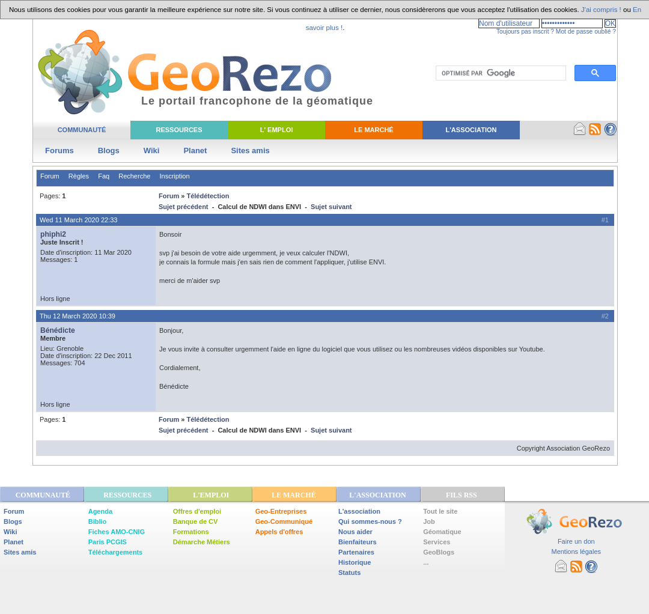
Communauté (82, 129)
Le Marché (373, 129)
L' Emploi (276, 129)
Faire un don (576, 541)
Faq (103, 176)
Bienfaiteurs (357, 542)
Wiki (152, 150)
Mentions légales (576, 551)
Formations (191, 531)
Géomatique (442, 531)
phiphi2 (53, 234)
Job (429, 521)
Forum (49, 176)
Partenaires (356, 552)
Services (436, 542)
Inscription (174, 176)
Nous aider (355, 531)
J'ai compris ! (601, 9)
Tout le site (440, 511)
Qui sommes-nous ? (370, 521)
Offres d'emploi (197, 511)
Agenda (100, 511)
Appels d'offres (279, 531)
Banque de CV (195, 521)
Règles (79, 176)
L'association (359, 511)
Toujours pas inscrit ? (525, 31)
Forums (59, 150)
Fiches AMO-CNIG (116, 531)
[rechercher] (500, 73)
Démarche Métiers (201, 542)
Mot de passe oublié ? (586, 31)
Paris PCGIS (107, 542)
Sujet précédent (184, 206)
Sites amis (250, 150)
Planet (195, 150)
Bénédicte (57, 330)
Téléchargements (115, 552)
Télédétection (207, 195)
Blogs (109, 150)
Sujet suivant (331, 206)
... (425, 562)
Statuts (349, 572)
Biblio (97, 521)
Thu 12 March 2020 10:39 (77, 316)
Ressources (179, 129)
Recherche (134, 176)
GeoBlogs (438, 552)
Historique (354, 562)
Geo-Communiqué (283, 521)
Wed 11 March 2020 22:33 (78, 219)
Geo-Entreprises (281, 511)
